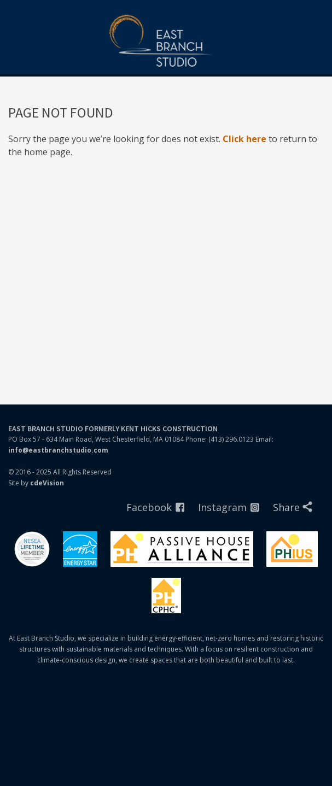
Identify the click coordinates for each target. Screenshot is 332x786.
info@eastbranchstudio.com (58, 450)
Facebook (149, 507)
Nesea (32, 549)
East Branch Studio (166, 42)
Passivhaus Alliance (181, 549)
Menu (318, 13)
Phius (292, 549)
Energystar (80, 549)
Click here (244, 139)
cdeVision (47, 483)
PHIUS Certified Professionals (166, 595)
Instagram (222, 507)
